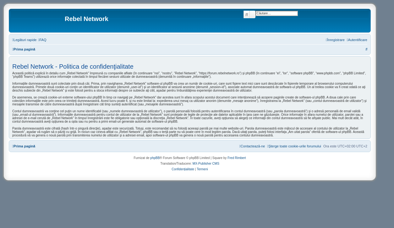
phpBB (155, 158)
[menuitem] (42, 40)
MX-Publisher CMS (206, 163)
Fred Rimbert (236, 158)
